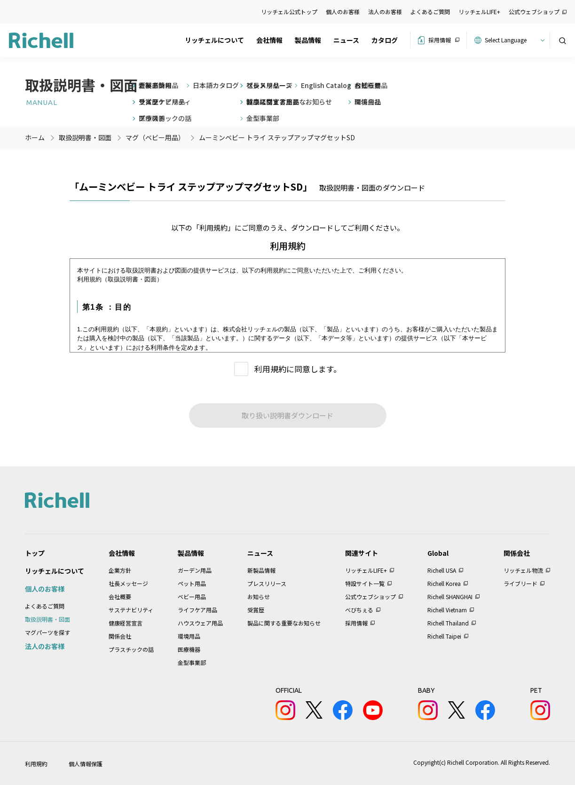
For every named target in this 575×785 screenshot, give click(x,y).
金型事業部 (192, 662)
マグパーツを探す (47, 632)
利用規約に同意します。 (297, 369)
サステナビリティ (131, 610)
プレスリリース (266, 583)
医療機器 (189, 649)
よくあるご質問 (430, 12)
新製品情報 (261, 570)
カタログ (384, 40)
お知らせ (258, 597)
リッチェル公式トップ (289, 12)
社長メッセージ (128, 583)
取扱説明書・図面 (47, 619)
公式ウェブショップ (534, 12)
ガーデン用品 (195, 570)
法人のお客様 (385, 12)
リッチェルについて (214, 40)
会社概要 (120, 597)
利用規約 (36, 764)
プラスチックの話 (131, 649)
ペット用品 (192, 583)
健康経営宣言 (125, 623)
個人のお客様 (343, 12)
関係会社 (120, 636)
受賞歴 (255, 610)
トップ (35, 553)
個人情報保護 (85, 764)
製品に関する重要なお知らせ (284, 623)
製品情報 (308, 40)
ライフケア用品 (197, 610)
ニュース (346, 40)
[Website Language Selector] (513, 40)
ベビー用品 (192, 597)
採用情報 (439, 40)
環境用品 (189, 636)
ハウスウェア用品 (200, 623)
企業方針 (120, 570)
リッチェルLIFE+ (479, 12)
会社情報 (269, 40)
